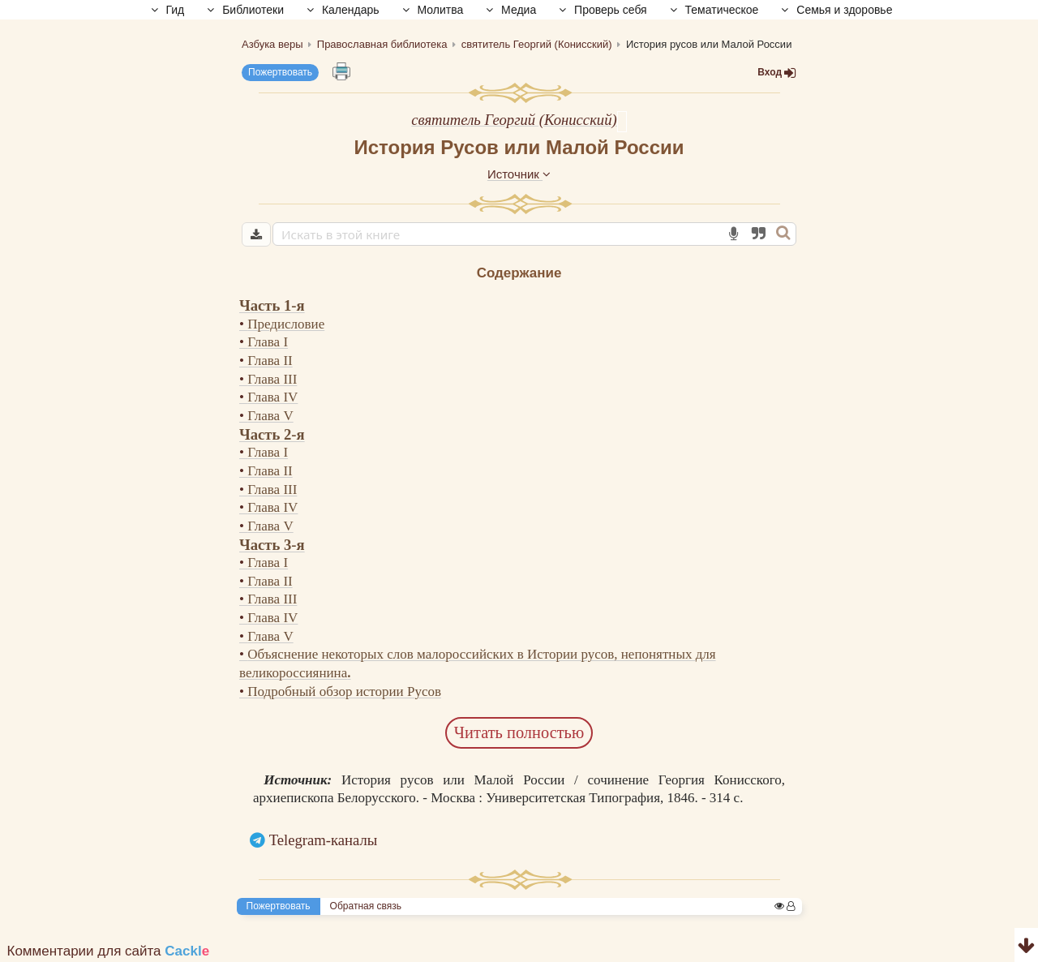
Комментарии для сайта (108, 951)
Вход (776, 72)
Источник (519, 174)
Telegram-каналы (323, 839)
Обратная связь (365, 906)
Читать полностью (519, 732)
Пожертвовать (280, 72)
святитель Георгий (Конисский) (514, 119)
